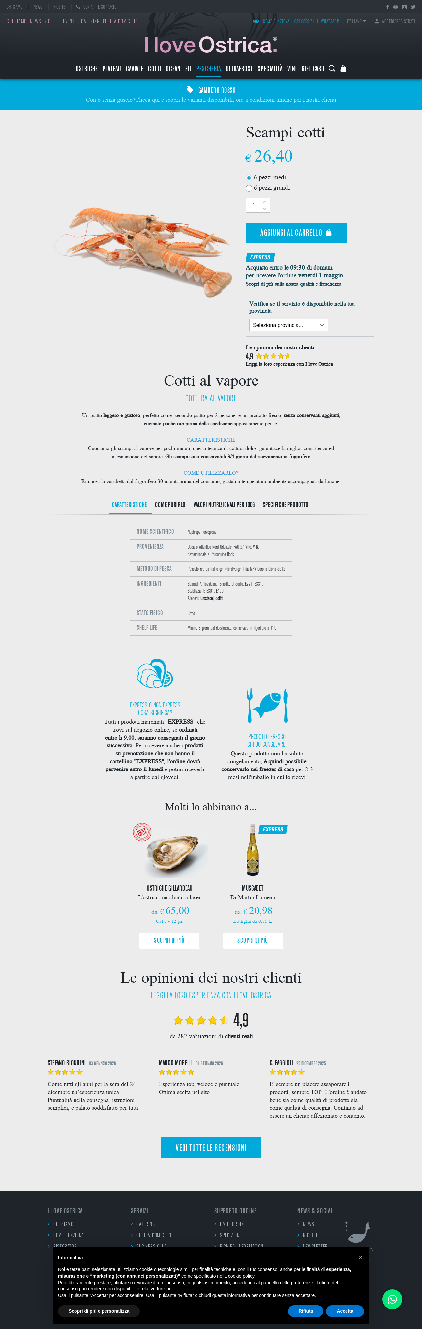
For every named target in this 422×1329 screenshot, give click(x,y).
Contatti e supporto (96, 7)
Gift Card (313, 69)
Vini (292, 69)
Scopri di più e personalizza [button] (99, 1311)
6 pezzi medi (270, 177)
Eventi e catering (81, 22)
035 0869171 (304, 21)
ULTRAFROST (239, 69)
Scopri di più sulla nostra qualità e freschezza (293, 283)
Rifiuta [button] (306, 1311)
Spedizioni (227, 1235)
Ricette (59, 7)
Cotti (154, 69)
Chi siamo (14, 7)
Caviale (134, 69)
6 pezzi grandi (272, 187)
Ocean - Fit (179, 69)
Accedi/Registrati (395, 21)
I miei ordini (229, 1224)
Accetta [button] (345, 1311)
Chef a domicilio (120, 22)
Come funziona (271, 21)
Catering (143, 1224)
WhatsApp (330, 21)
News (38, 7)
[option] (211, 580)
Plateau (112, 69)
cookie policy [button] (241, 1276)
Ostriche (87, 69)
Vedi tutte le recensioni (211, 1148)
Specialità (270, 69)
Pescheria (208, 69)
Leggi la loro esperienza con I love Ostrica (289, 363)
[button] (360, 1257)
